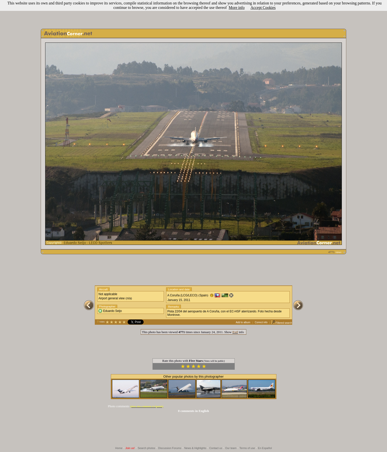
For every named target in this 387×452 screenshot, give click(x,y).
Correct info (261, 322)
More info (237, 7)
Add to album (243, 322)
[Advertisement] (193, 13)
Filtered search (281, 323)
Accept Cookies (263, 7)
